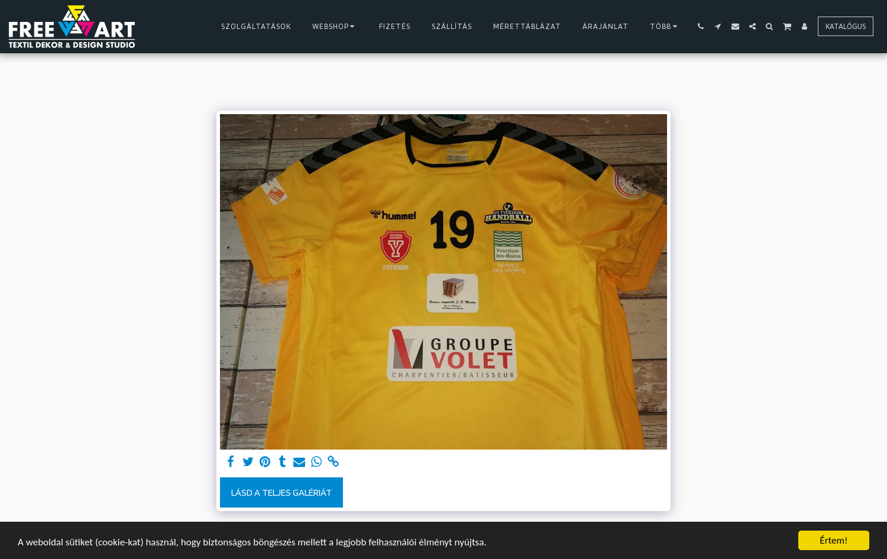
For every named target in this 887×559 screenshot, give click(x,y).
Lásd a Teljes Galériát (281, 492)
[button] (701, 26)
